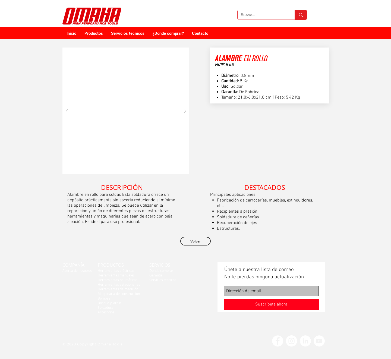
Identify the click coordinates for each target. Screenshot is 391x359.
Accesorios (106, 312)
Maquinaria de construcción (119, 293)
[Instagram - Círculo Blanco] (291, 341)
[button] (125, 111)
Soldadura (105, 307)
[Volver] (195, 241)
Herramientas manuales (116, 275)
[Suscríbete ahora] (271, 304)
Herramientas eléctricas (116, 270)
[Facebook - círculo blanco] (277, 341)
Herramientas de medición (118, 289)
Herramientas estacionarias (119, 284)
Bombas (104, 298)
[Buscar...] (262, 15)
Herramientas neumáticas (117, 280)
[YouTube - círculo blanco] (319, 341)
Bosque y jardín (109, 303)
